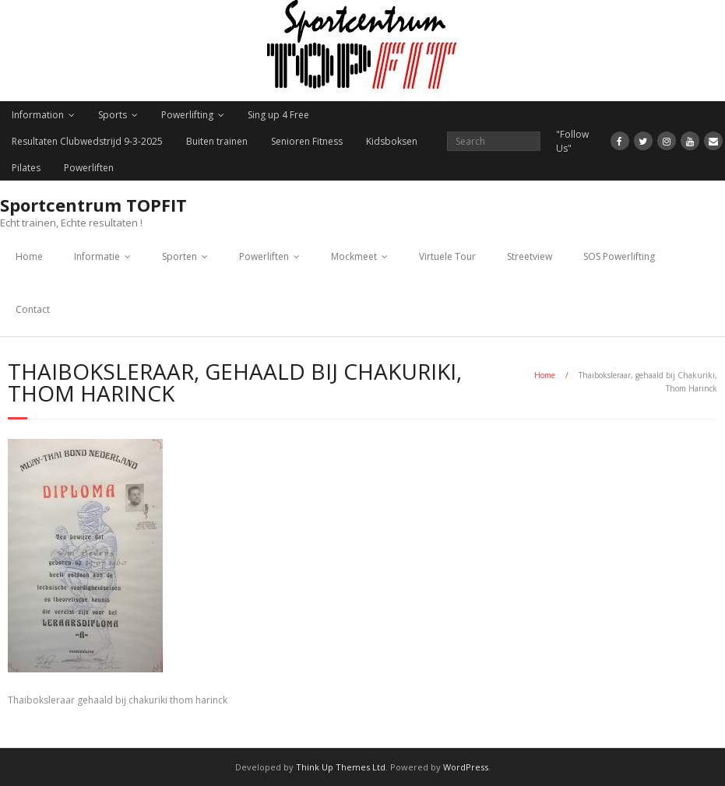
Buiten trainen (217, 141)
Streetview (529, 256)
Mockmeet (354, 256)
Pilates (26, 167)
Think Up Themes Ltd (340, 767)
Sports (112, 114)
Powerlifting (187, 114)
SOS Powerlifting (619, 256)
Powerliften (89, 167)
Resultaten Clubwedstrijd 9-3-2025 (87, 141)
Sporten (179, 256)
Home (29, 256)
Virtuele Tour (447, 256)
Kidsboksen (391, 141)
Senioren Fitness (307, 141)
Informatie (97, 256)
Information (38, 114)
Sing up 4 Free (278, 114)
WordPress (465, 767)
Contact (33, 309)
